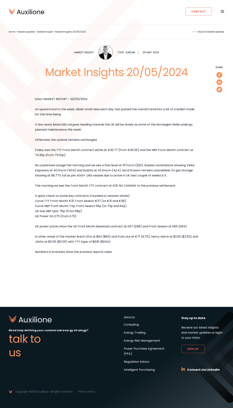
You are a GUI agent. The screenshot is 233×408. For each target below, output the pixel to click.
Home (12, 31)
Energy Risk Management (142, 341)
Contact (198, 11)
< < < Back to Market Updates (208, 31)
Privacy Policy (86, 391)
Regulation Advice (136, 362)
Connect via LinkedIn (203, 370)
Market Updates (26, 31)
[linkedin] (219, 82)
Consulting (131, 325)
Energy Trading (134, 333)
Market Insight (45, 31)
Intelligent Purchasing (139, 370)
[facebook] (219, 75)
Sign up (193, 349)
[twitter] (219, 89)
